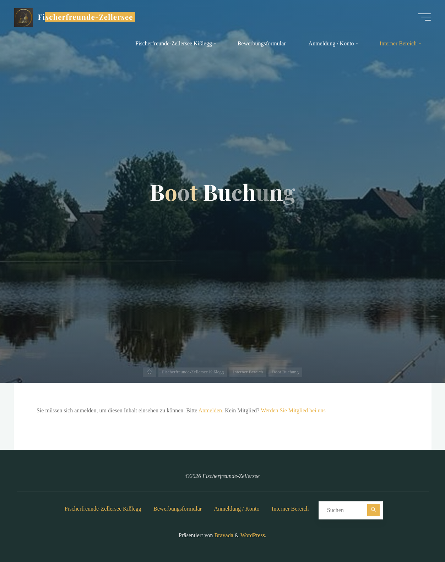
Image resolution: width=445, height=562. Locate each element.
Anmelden (210, 410)
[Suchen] (373, 510)
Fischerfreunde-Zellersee (85, 17)
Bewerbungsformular (177, 509)
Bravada (223, 535)
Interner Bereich (290, 509)
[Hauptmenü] (424, 17)
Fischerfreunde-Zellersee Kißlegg (103, 509)
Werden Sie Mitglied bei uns (293, 410)
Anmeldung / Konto (237, 509)
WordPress (252, 535)
